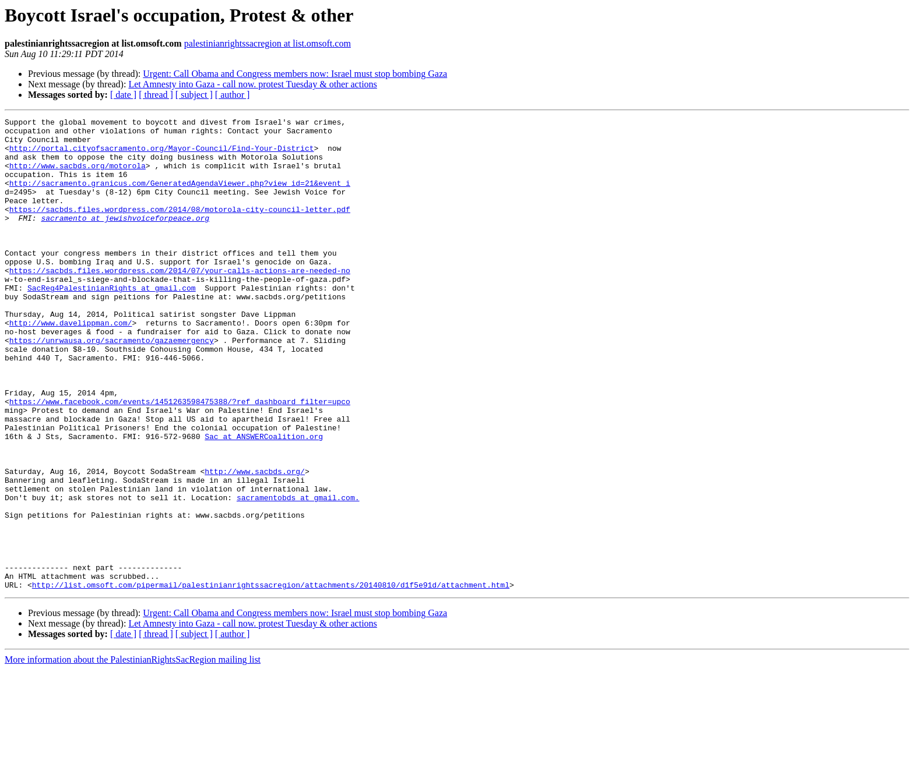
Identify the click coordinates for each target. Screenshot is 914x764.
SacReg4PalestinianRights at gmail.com (111, 322)
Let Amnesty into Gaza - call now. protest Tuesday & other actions (252, 84)
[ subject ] (194, 95)
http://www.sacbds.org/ (255, 542)
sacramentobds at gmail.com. (298, 574)
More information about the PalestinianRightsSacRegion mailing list (133, 754)
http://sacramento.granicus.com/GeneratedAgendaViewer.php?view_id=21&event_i (179, 197)
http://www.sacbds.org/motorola (77, 176)
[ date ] (123, 95)
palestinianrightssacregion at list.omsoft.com (267, 43)
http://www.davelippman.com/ (70, 364)
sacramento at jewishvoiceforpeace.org (125, 239)
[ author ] (232, 95)
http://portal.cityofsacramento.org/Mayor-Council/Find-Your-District (161, 155)
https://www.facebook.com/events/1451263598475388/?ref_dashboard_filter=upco (179, 459)
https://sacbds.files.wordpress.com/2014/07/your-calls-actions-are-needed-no (179, 301)
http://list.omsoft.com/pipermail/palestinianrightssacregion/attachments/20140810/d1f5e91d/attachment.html (270, 679)
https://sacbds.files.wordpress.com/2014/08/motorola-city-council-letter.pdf (179, 228)
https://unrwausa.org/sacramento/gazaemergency (111, 385)
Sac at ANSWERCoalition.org (264, 501)
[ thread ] (156, 95)
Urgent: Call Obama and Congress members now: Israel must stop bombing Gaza (295, 74)
